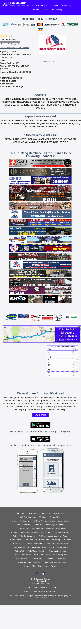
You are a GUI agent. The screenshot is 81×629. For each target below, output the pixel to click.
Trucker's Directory (30, 591)
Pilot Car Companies (27, 536)
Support (54, 5)
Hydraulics (38, 525)
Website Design (60, 596)
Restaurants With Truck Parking (48, 540)
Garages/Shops (64, 521)
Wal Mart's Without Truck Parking (36, 566)
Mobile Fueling (37, 528)
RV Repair (67, 540)
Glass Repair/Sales (23, 525)
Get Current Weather (46, 61)
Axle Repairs (33, 513)
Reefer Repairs (15, 540)
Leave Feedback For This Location (14, 48)
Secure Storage (18, 543)
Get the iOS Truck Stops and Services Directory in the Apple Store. (40, 445)
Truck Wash (61, 559)
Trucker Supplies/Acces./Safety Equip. (28, 562)
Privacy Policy (47, 596)
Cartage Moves (58, 513)
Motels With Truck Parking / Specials (24, 532)
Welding (54, 566)
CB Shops (42, 517)
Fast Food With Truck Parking (44, 521)
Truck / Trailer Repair (42, 555)
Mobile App (66, 5)
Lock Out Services (22, 528)
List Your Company (40, 9)
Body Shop (46, 513)
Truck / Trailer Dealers (22, 555)
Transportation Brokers (57, 551)
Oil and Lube (46, 532)
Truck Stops (49, 559)
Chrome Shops (55, 517)
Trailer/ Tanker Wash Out (37, 551)
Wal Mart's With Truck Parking (56, 562)
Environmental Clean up (20, 521)
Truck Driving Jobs (60, 555)
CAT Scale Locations (28, 517)
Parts (15, 536)
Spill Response (62, 543)
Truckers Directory (39, 5)
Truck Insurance (21, 559)
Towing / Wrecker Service (58, 547)
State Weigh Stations (21, 547)
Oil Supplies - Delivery (62, 532)
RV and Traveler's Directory (48, 591)
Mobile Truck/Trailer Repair (56, 528)
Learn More (40, 415)
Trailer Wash (19, 551)
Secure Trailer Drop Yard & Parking (41, 543)
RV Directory (57, 9)
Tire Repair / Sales (39, 547)
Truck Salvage (36, 559)
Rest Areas (29, 540)
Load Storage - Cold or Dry (55, 525)
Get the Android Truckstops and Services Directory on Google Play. (40, 431)
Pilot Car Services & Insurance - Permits (53, 536)
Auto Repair (21, 513)
